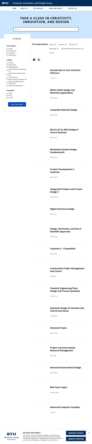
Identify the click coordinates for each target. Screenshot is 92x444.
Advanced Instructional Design (66, 367)
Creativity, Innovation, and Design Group (32, 3)
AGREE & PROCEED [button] (76, 439)
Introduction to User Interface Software (66, 71)
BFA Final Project (59, 387)
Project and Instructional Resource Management (63, 349)
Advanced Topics (58, 327)
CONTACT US (72, 8)
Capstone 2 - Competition (63, 248)
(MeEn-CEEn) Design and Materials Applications (63, 91)
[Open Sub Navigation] (29, 8)
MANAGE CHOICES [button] (76, 433)
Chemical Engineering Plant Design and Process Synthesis (65, 289)
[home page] (5, 3)
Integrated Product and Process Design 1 (66, 190)
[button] (89, 432)
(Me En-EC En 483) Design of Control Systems (64, 131)
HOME (14, 8)
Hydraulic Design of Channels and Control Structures (65, 309)
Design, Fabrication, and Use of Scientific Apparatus (66, 230)
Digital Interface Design (62, 208)
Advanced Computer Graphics (65, 407)
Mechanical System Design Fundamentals (64, 151)
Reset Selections (17, 104)
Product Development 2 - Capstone (63, 170)
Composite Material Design (64, 109)
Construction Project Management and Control (63, 269)
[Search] (46, 29)
